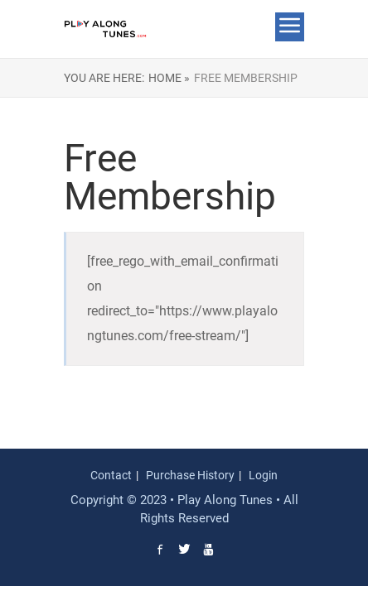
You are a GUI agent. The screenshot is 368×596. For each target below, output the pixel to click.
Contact (111, 475)
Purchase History (190, 475)
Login (263, 475)
